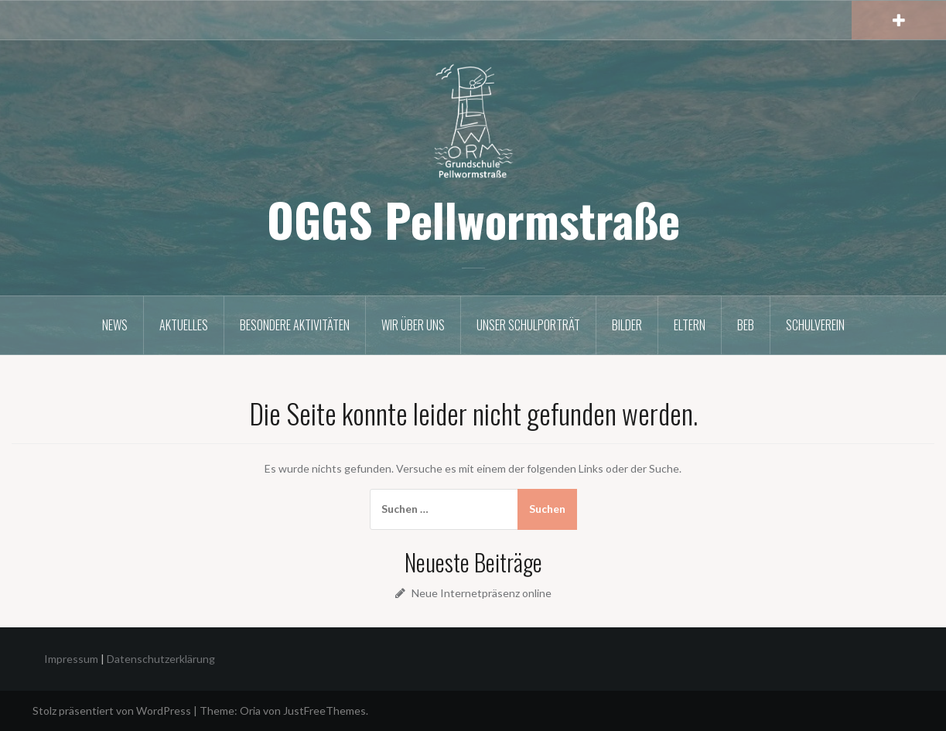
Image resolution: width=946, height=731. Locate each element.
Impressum (71, 658)
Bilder (627, 325)
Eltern (689, 325)
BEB (745, 325)
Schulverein (815, 325)
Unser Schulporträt (528, 325)
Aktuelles (183, 325)
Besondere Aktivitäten (295, 325)
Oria (250, 710)
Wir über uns (413, 325)
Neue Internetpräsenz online (482, 592)
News (115, 325)
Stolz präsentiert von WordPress (111, 710)
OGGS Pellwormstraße (473, 218)
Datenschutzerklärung (161, 658)
